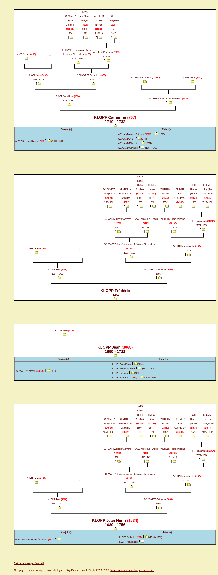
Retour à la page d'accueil (29, 563)
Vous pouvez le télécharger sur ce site (132, 570)
